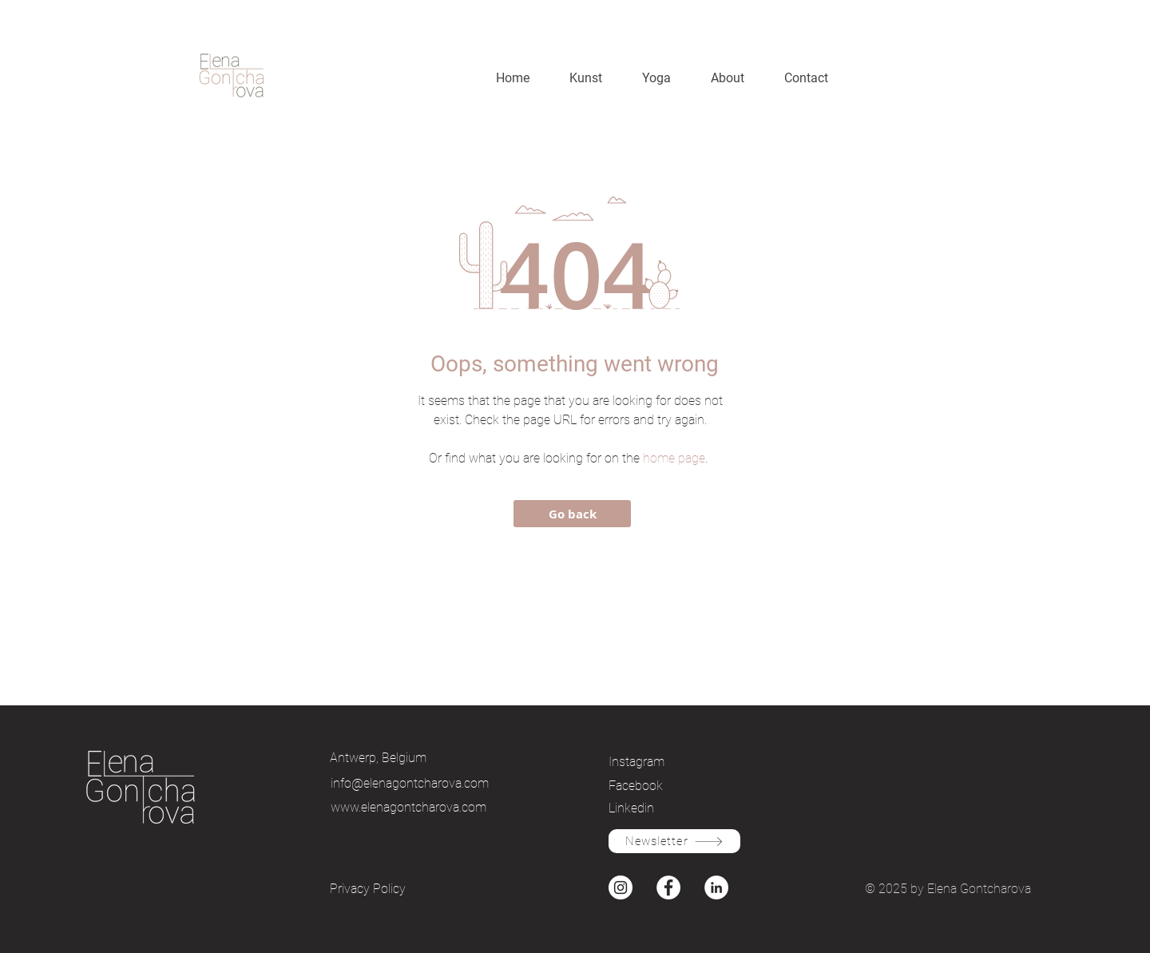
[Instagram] (664, 761)
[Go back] (572, 513)
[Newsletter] (674, 841)
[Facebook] (664, 785)
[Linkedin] (664, 808)
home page (674, 458)
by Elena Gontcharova (970, 888)
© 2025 (887, 888)
